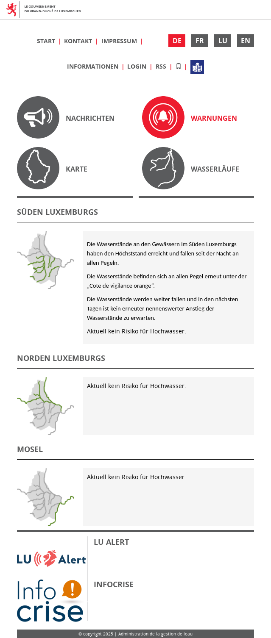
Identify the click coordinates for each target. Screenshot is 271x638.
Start (47, 41)
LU (222, 40)
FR (200, 40)
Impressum (120, 41)
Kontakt (79, 41)
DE (177, 40)
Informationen (93, 66)
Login (137, 66)
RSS (162, 66)
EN (245, 40)
